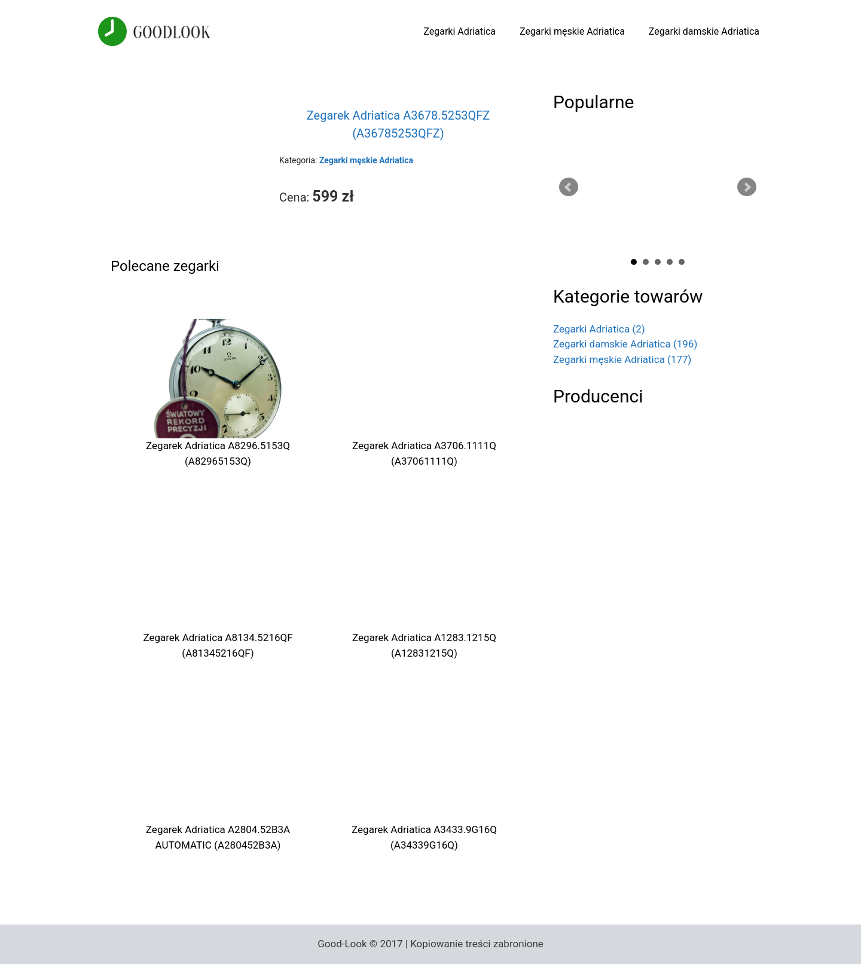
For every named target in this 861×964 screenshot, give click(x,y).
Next (746, 187)
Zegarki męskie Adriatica (572, 31)
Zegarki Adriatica (459, 31)
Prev (568, 187)
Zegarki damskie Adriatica (704, 31)
